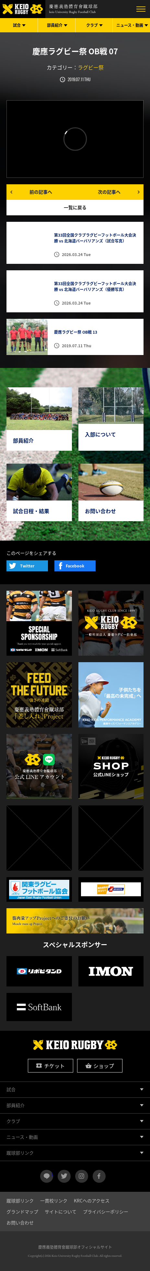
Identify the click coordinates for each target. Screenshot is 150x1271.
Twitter (27, 566)
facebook (99, 1176)
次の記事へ (109, 191)
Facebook (75, 566)
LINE (52, 1174)
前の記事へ (40, 191)
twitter (64, 1176)
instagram (81, 1176)
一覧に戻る (75, 207)
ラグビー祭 (91, 67)
